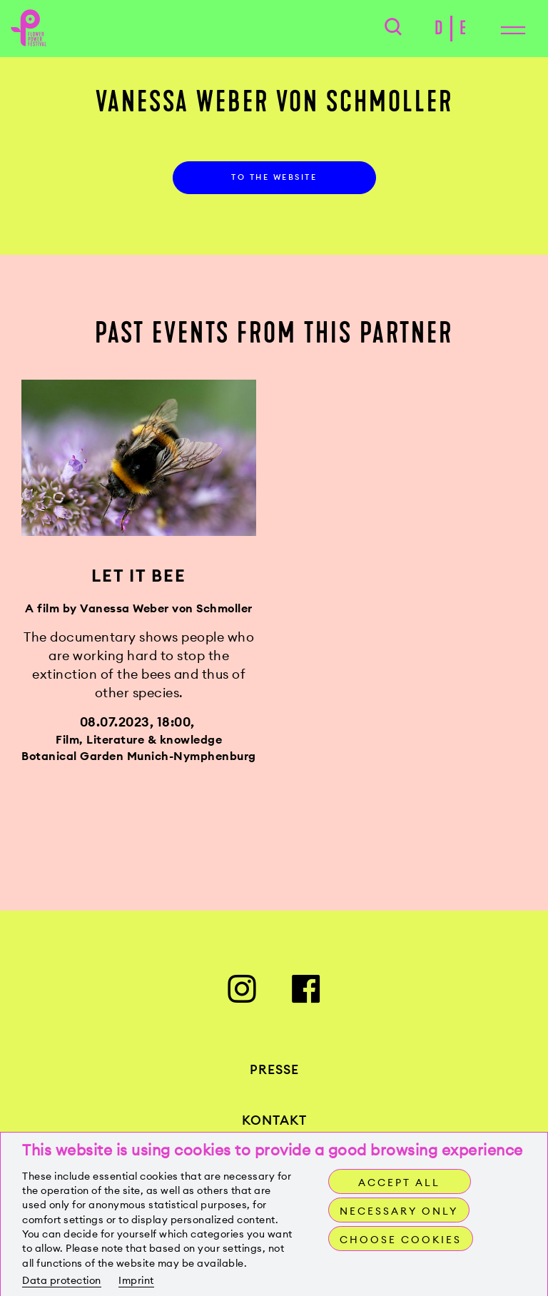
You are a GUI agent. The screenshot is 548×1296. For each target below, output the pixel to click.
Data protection (61, 1280)
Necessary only (399, 1211)
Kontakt (274, 1120)
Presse (274, 1069)
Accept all (399, 1182)
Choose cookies (401, 1239)
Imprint (136, 1280)
